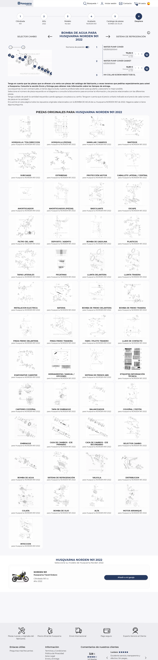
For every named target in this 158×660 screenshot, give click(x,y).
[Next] (108, 36)
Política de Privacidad (54, 653)
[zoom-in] (23, 47)
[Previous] (50, 36)
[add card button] (146, 54)
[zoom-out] (10, 47)
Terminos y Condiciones (55, 651)
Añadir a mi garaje (126, 577)
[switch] (87, 47)
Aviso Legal (50, 656)
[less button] (135, 54)
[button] (148, 32)
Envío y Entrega (52, 659)
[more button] (141, 54)
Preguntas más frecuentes (21, 651)
